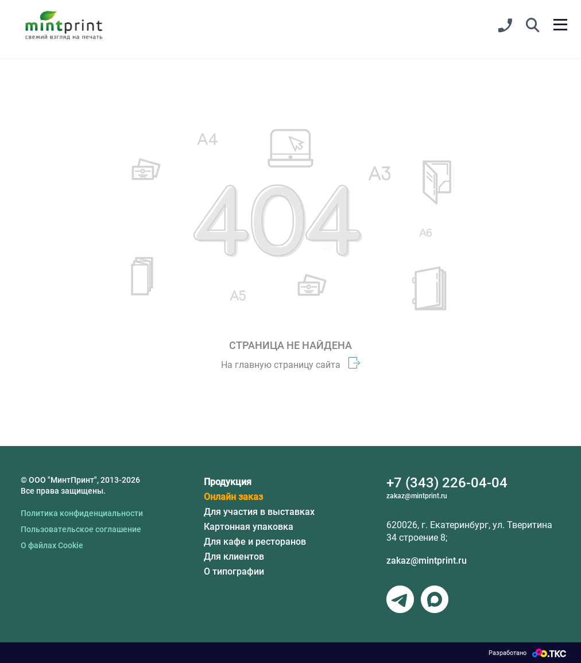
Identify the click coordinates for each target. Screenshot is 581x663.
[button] (532, 25)
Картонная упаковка (248, 526)
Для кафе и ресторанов (255, 541)
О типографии (234, 571)
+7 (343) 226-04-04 (447, 483)
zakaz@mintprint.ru (426, 560)
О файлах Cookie (52, 545)
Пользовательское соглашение (81, 529)
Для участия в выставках (259, 511)
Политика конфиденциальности (82, 513)
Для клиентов (234, 556)
